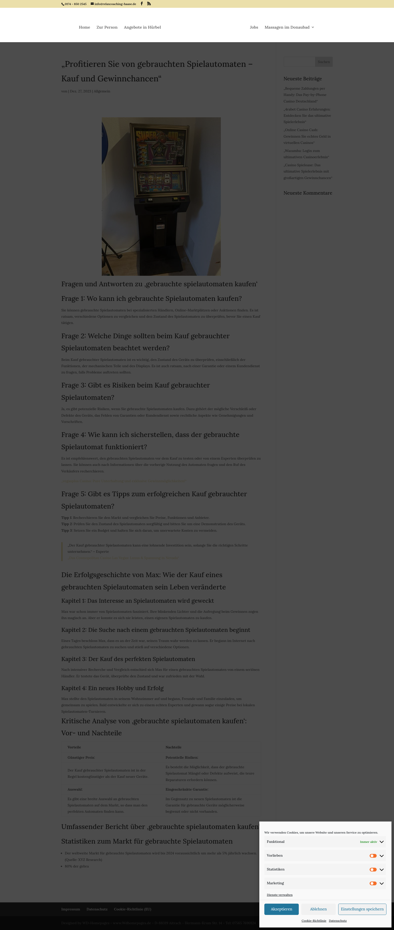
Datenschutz (338, 920)
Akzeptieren (281, 909)
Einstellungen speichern (362, 909)
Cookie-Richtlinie (314, 920)
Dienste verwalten (279, 895)
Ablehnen (318, 909)
